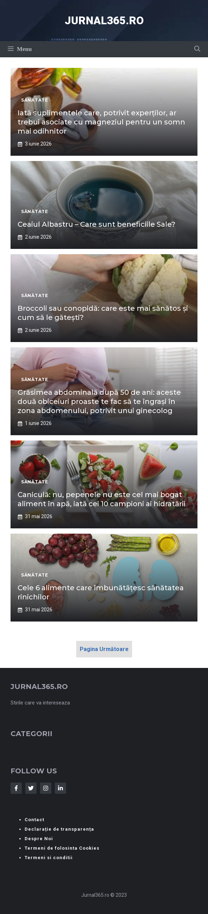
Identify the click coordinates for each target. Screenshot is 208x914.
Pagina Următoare (104, 649)
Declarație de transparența (59, 829)
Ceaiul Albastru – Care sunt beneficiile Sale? (96, 224)
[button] (197, 49)
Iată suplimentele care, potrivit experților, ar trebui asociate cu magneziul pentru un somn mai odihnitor (101, 122)
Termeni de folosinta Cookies (62, 848)
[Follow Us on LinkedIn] (60, 788)
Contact (34, 819)
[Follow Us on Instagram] (45, 788)
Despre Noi (39, 838)
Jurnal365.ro (104, 20)
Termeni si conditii (49, 857)
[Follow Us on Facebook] (16, 788)
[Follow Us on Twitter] (31, 788)
